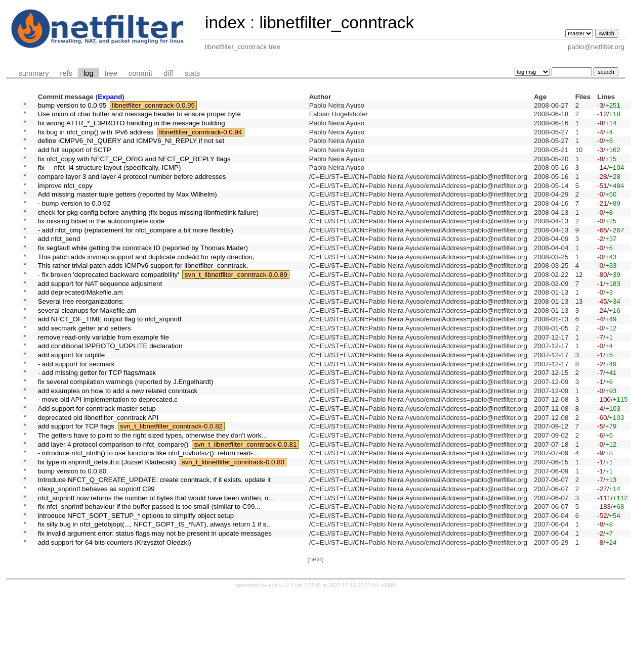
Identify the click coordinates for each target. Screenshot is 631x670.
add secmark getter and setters (84, 367)
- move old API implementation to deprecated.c (108, 450)
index (225, 22)
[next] (315, 635)
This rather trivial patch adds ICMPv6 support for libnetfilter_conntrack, (143, 294)
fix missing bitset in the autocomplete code (101, 242)
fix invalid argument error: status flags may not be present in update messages (155, 607)
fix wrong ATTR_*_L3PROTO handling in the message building (131, 126)
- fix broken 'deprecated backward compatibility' (108, 304)
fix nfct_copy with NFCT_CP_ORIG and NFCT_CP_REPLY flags (134, 168)
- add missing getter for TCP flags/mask (97, 419)
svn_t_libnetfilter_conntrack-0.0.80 (233, 523)
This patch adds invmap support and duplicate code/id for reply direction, (146, 283)
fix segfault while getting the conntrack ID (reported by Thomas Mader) (143, 273)
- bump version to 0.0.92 (74, 220)
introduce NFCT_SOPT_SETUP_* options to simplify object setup (136, 586)
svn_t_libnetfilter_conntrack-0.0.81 (245, 502)
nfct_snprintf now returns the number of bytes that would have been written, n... (156, 565)
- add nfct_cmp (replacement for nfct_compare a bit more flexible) (135, 252)
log (88, 73)
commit (140, 73)
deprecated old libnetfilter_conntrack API (98, 471)
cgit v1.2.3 (281, 661)
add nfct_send (59, 262)
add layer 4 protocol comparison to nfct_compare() (113, 502)
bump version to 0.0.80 (72, 534)
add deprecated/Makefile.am (80, 325)
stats (192, 73)
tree (111, 73)
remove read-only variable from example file (103, 377)
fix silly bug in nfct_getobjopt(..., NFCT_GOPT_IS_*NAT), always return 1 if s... (155, 596)
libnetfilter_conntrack (336, 22)
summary (33, 73)
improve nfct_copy (65, 200)
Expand (110, 97)
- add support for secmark (76, 408)
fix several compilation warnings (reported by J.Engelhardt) (126, 429)
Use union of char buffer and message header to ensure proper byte (139, 116)
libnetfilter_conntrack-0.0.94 (200, 137)
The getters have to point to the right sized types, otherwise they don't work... (152, 492)
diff (168, 73)
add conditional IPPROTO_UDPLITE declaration (110, 388)
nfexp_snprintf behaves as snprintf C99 (96, 554)
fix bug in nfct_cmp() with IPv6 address (96, 137)
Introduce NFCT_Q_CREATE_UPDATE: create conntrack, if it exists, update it (154, 544)
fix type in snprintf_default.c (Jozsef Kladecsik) (107, 523)
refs (66, 73)
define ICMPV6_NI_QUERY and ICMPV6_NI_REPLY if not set (131, 148)
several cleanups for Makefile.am (87, 346)
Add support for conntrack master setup (97, 460)
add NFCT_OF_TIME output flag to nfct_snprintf (110, 356)
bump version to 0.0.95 (72, 106)
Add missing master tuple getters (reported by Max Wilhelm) (127, 210)
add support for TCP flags (76, 482)
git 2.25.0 (308, 661)
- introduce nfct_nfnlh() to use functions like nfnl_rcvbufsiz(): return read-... (148, 513)
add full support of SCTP (74, 158)
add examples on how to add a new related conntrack (118, 440)
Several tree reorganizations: (81, 336)
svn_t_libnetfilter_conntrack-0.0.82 (171, 482)
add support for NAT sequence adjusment (100, 314)
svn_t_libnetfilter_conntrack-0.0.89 (236, 304)
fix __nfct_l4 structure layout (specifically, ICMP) (109, 179)
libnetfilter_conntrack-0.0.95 (153, 106)
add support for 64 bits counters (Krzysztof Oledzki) (114, 617)
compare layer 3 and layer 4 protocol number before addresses (132, 189)
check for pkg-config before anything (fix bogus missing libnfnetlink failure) (148, 231)
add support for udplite (71, 398)
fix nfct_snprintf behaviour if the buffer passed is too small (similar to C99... (149, 576)
